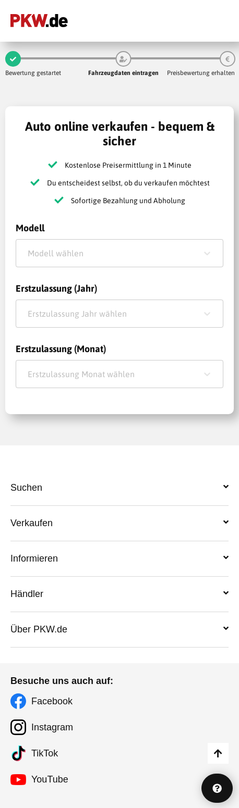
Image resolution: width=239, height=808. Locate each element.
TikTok (44, 753)
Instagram (52, 727)
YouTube (49, 779)
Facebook (52, 701)
